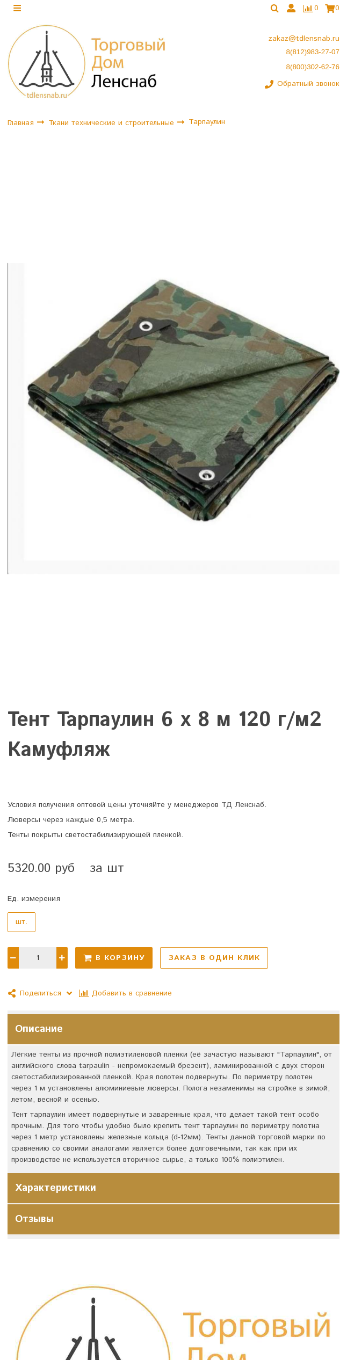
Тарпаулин (207, 124)
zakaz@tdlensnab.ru (304, 41)
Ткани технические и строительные (112, 125)
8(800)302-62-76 (312, 69)
